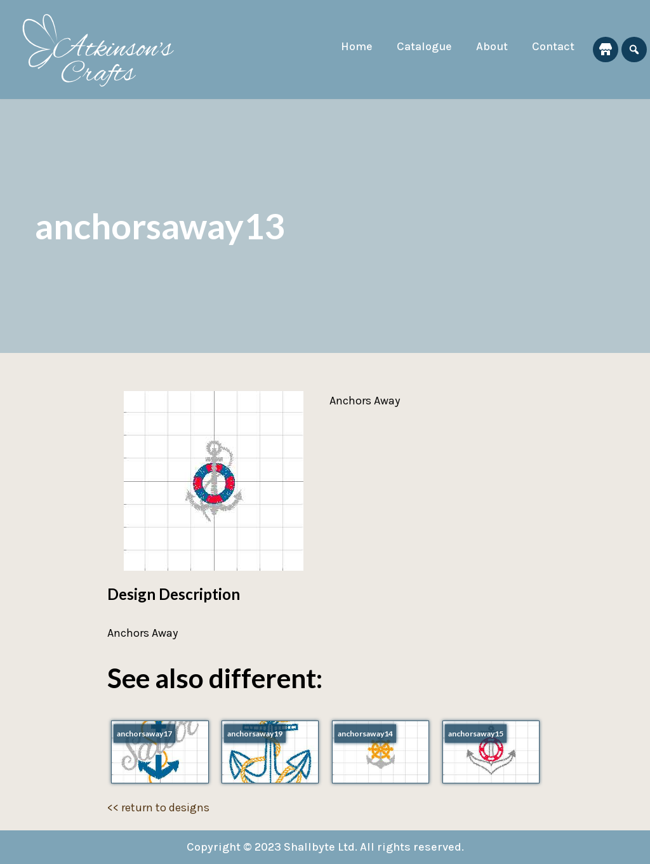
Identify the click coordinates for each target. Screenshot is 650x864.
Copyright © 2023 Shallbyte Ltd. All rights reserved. (325, 847)
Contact (553, 46)
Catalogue (424, 46)
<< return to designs (158, 807)
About (492, 46)
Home (357, 46)
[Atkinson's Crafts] (105, 49)
